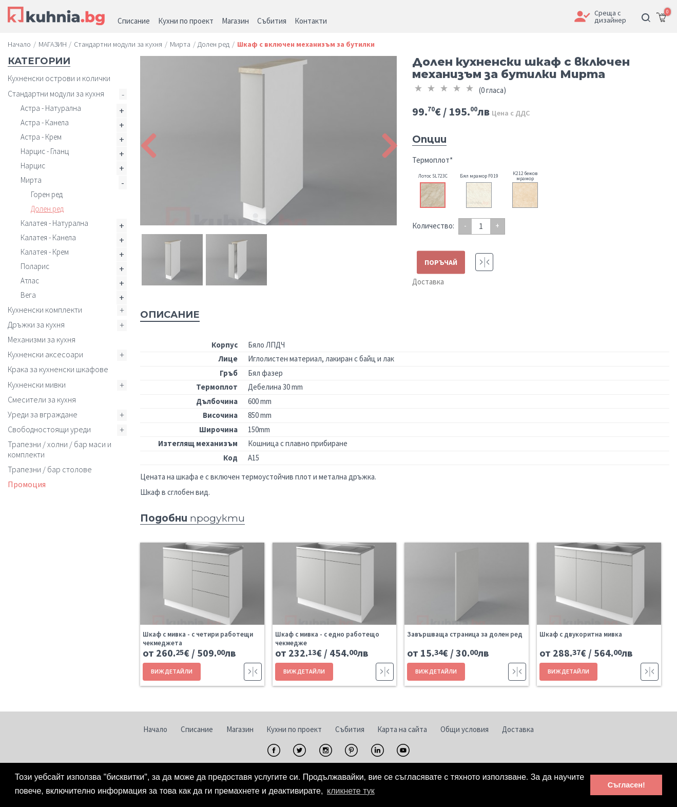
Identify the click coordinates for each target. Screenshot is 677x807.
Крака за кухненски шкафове (58, 369)
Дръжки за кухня (36, 324)
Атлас (30, 280)
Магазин (240, 729)
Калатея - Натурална (54, 223)
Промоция (27, 484)
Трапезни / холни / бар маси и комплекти (59, 449)
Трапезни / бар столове (50, 469)
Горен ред (47, 194)
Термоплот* (432, 160)
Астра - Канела (45, 122)
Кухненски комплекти (45, 309)
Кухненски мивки (37, 384)
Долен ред (47, 209)
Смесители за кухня (42, 399)
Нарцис (33, 165)
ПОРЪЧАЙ (440, 261)
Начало (155, 729)
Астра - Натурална (51, 108)
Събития (349, 729)
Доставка (428, 281)
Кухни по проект (294, 729)
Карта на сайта (402, 729)
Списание (197, 729)
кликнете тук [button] (351, 790)
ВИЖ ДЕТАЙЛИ (171, 671)
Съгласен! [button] (626, 785)
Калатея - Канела (48, 237)
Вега (28, 295)
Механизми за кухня (41, 339)
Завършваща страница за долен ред (465, 634)
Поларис (35, 266)
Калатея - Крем (45, 252)
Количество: (433, 225)
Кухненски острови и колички (59, 78)
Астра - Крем (41, 137)
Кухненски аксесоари (45, 354)
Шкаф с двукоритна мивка (580, 634)
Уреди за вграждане (43, 414)
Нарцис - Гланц (45, 151)
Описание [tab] (170, 314)
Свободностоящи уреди (49, 429)
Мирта (31, 180)
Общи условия (464, 729)
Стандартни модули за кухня (56, 93)
